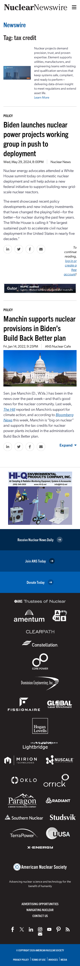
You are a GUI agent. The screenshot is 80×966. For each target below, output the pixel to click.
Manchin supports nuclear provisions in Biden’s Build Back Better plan (39, 327)
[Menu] (73, 7)
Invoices (53, 959)
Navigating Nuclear (40, 910)
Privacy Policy (21, 959)
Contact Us (40, 916)
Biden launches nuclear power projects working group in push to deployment (35, 138)
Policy (8, 115)
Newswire (14, 25)
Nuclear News (61, 161)
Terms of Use (39, 959)
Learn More (41, 97)
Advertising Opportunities (40, 904)
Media (64, 959)
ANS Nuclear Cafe (58, 346)
